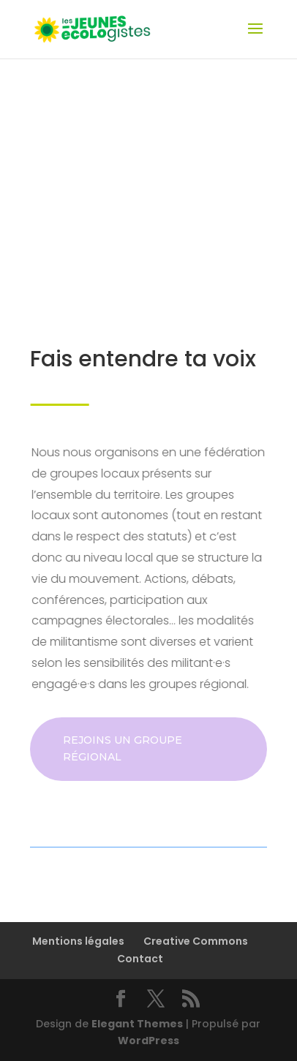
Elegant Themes (137, 1023)
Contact (140, 958)
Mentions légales (78, 941)
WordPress (148, 1040)
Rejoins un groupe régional (122, 748)
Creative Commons (195, 941)
